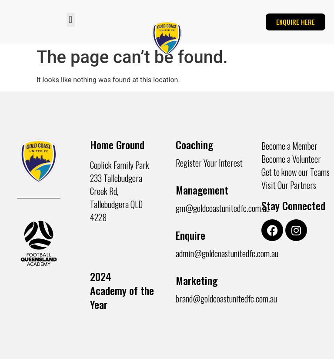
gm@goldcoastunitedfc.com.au (223, 208)
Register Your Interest (209, 162)
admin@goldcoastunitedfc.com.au (227, 253)
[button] (71, 20)
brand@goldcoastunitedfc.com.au (226, 298)
